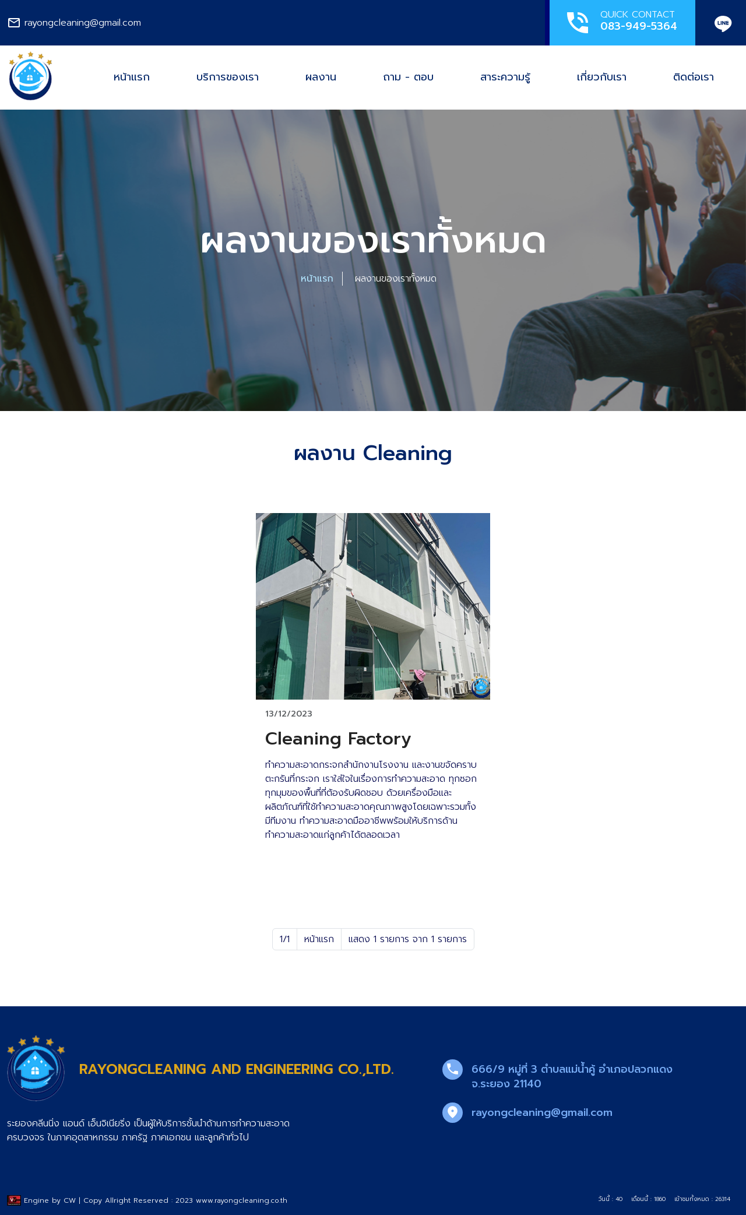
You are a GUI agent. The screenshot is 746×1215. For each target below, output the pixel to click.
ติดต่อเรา (693, 77)
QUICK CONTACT (620, 22)
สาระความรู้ (505, 77)
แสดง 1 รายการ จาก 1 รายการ (408, 939)
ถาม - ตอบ (408, 77)
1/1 (285, 939)
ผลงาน (320, 77)
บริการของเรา (227, 77)
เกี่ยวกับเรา (602, 77)
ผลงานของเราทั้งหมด (396, 279)
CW (70, 1200)
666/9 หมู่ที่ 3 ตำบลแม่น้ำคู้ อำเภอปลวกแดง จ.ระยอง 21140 (572, 1076)
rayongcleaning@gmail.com (542, 1112)
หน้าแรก (132, 77)
